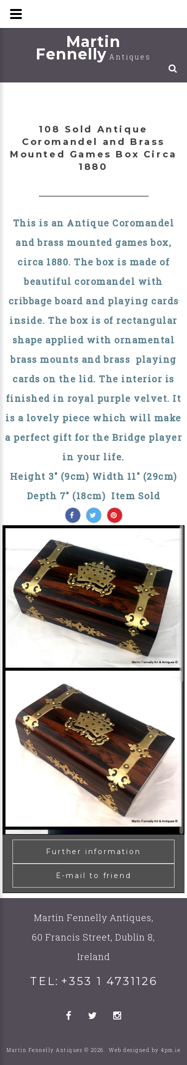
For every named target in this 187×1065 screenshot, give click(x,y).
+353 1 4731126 (109, 981)
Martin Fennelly (93, 47)
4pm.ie (171, 1050)
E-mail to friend (94, 875)
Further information (93, 851)
